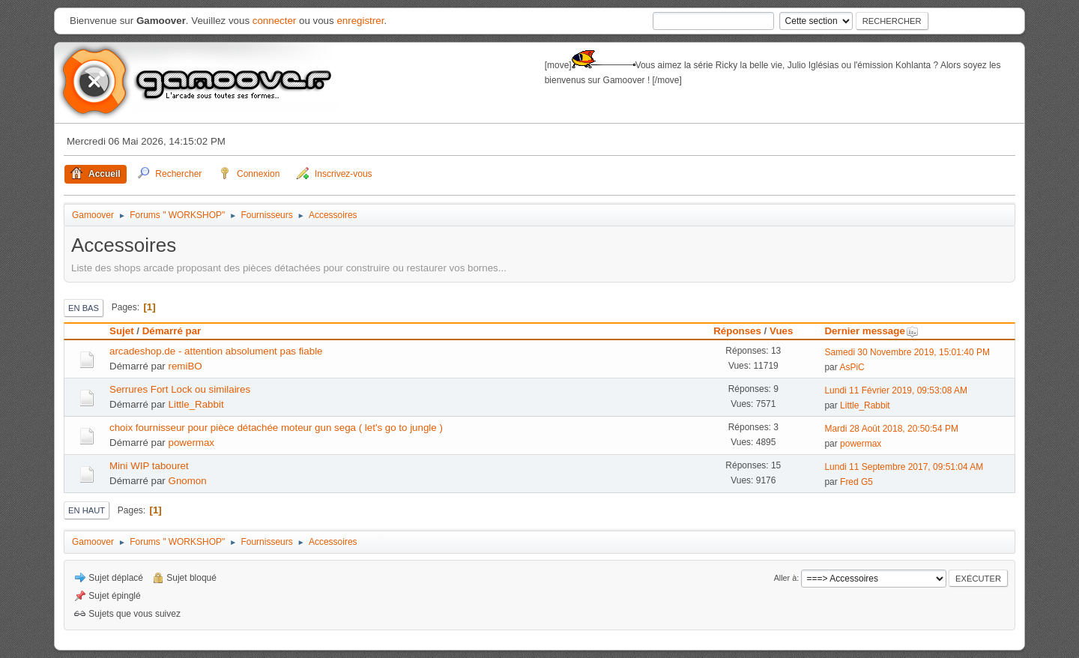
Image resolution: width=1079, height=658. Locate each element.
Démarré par (172, 330)
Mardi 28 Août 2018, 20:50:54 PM (891, 428)
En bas (83, 308)
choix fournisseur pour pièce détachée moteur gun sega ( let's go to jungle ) (276, 427)
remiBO (185, 366)
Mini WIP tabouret (149, 465)
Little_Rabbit (196, 404)
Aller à (785, 577)
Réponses (737, 330)
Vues (781, 330)
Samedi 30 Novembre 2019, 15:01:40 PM (907, 352)
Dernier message (871, 330)
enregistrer (360, 20)
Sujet (121, 330)
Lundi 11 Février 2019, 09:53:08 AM (895, 390)
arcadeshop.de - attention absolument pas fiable (216, 351)
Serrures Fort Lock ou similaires (179, 389)
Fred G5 (856, 482)
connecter (275, 20)
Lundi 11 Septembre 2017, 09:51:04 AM (903, 467)
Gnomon (188, 480)
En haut (86, 510)
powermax (191, 442)
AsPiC (851, 367)
